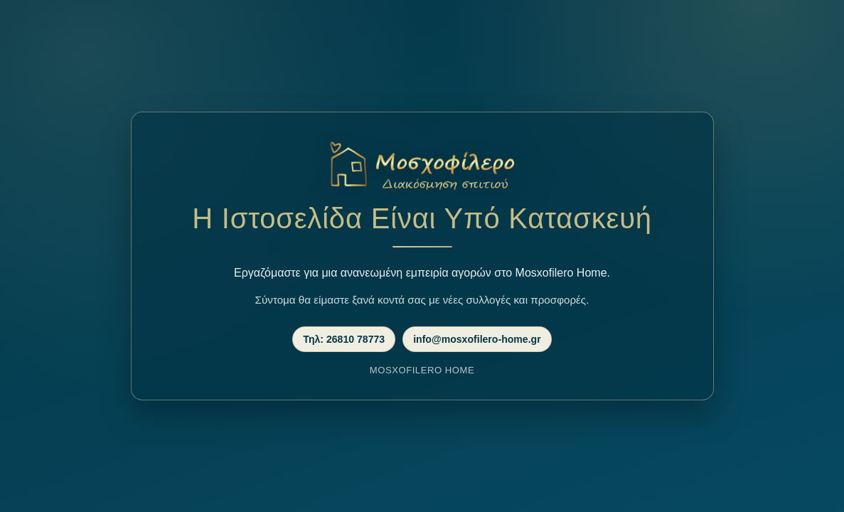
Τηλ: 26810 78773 (344, 339)
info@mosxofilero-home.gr (477, 339)
